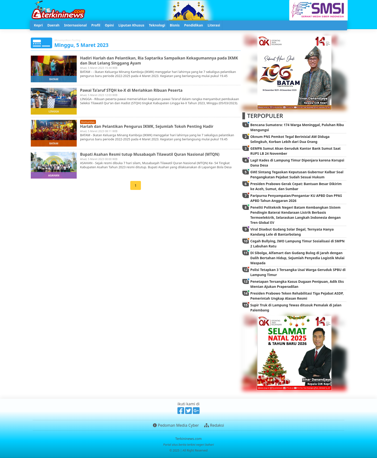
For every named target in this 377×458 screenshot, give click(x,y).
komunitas (88, 122)
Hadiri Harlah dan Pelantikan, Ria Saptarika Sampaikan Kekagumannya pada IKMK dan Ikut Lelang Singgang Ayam (159, 60)
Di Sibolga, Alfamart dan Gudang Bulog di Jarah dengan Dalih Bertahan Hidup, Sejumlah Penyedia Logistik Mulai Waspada (297, 258)
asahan (53, 175)
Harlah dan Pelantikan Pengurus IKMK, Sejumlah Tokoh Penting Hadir (146, 126)
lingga (54, 111)
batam (53, 79)
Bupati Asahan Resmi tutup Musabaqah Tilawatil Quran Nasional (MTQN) (150, 154)
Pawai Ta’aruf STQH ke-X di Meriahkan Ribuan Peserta (131, 90)
